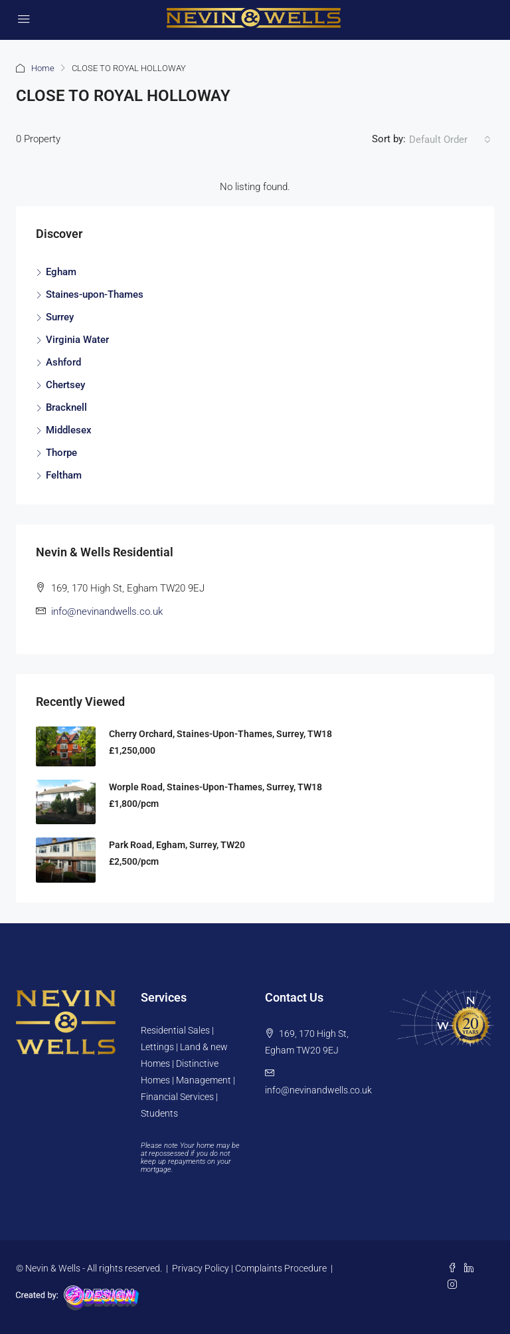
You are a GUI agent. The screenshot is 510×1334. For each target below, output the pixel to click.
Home (42, 68)
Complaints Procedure (281, 1268)
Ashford (63, 362)
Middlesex (69, 430)
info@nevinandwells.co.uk (107, 611)
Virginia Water (77, 340)
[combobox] (450, 140)
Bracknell (66, 407)
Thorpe (61, 453)
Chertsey (65, 385)
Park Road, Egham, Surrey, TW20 (177, 844)
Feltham (64, 475)
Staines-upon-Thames (94, 294)
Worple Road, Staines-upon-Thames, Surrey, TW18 (215, 787)
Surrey (60, 317)
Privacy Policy (200, 1268)
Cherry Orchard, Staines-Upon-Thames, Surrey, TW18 (220, 733)
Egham (61, 272)
